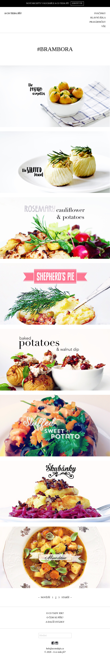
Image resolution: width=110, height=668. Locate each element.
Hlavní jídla (98, 17)
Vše (103, 26)
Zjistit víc (77, 3)
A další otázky (55, 622)
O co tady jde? (55, 613)
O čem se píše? (55, 617)
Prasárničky (98, 22)
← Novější (44, 597)
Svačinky (100, 13)
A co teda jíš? (13, 13)
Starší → (67, 597)
